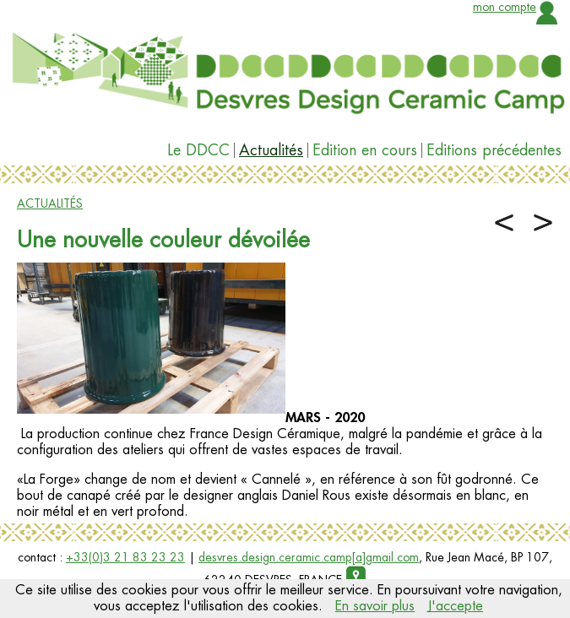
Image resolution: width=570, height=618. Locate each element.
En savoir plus (375, 606)
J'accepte (455, 606)
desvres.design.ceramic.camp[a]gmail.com (308, 557)
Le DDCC (198, 150)
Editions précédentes (494, 150)
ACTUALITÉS (50, 203)
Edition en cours (364, 150)
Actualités (271, 150)
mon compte (504, 7)
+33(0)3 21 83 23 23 (125, 557)
